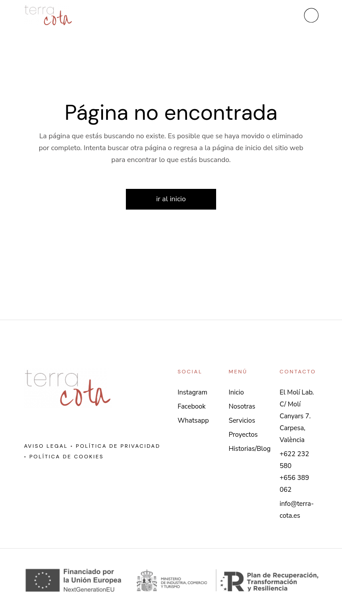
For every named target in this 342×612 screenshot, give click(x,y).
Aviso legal (46, 446)
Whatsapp (193, 420)
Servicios (241, 420)
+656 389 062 (294, 483)
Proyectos (242, 434)
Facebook (192, 406)
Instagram (193, 392)
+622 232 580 (294, 460)
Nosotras (241, 406)
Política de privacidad (118, 446)
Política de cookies (66, 456)
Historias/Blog (249, 448)
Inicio (236, 392)
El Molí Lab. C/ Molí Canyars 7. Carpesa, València (296, 416)
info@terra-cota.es (296, 509)
